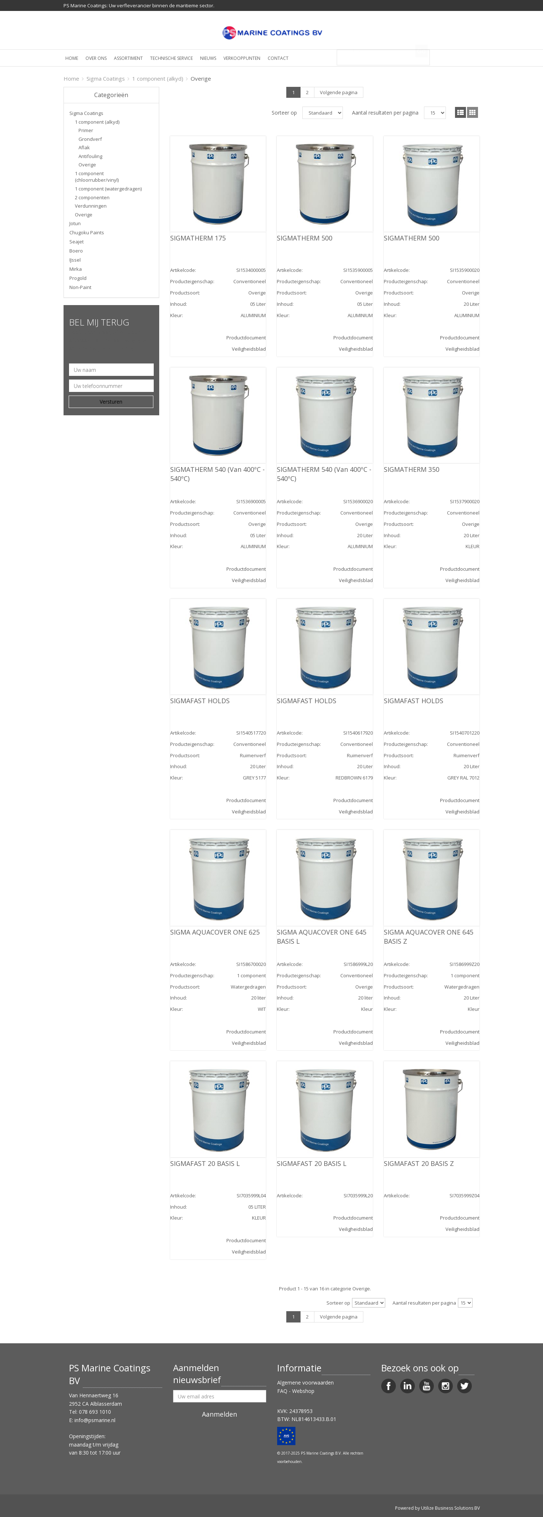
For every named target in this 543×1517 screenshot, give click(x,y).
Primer (86, 130)
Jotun (75, 223)
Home (71, 58)
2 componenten (92, 197)
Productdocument (246, 337)
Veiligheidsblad (249, 349)
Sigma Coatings (106, 78)
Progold (78, 278)
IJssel (75, 260)
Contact (278, 58)
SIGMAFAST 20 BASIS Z (419, 1163)
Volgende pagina (338, 92)
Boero (76, 250)
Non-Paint (80, 287)
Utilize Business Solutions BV (450, 1508)
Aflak (84, 147)
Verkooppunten (241, 58)
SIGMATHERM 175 (198, 238)
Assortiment (128, 58)
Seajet (76, 241)
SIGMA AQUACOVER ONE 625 (215, 932)
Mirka (75, 269)
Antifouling (90, 156)
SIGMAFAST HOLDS (200, 700)
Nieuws (208, 58)
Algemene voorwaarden (305, 1382)
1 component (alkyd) (157, 78)
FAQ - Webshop (295, 1390)
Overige (87, 164)
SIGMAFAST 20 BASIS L (205, 1163)
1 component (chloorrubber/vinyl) (97, 177)
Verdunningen (91, 206)
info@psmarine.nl (94, 1420)
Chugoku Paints (86, 232)
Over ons (96, 58)
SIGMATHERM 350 (411, 469)
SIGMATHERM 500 (304, 238)
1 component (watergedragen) (108, 188)
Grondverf (90, 139)
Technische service (171, 58)
